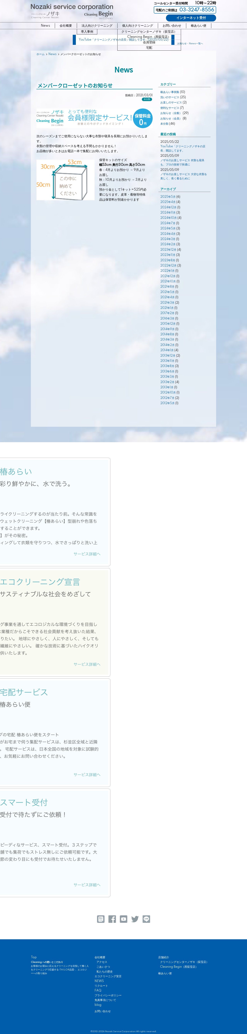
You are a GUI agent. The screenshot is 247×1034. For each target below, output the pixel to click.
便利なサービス (169, 108)
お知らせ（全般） (171, 113)
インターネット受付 (191, 18)
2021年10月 (168, 281)
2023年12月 (168, 249)
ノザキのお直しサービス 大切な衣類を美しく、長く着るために (183, 176)
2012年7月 (167, 398)
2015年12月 (168, 323)
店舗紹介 (163, 957)
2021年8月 (167, 286)
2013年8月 (167, 366)
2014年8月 (167, 334)
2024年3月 (167, 239)
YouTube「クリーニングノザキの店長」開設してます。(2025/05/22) (123, 39)
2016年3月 (167, 318)
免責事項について (105, 1000)
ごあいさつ (103, 966)
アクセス (101, 962)
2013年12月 (167, 355)
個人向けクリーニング (137, 25)
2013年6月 (167, 371)
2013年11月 (167, 361)
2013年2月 (167, 382)
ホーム (40, 54)
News (45, 25)
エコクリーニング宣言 (108, 976)
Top (34, 957)
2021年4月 (167, 297)
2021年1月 (167, 308)
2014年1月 (167, 350)
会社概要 (66, 25)
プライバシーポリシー (108, 995)
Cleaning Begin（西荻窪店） (179, 966)
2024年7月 (167, 223)
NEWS (99, 981)
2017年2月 (167, 313)
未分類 (147, 99)
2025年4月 (168, 202)
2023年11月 (167, 255)
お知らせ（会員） (171, 118)
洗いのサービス (169, 97)
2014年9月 (167, 329)
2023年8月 (167, 260)
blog (98, 1005)
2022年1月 (167, 271)
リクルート (101, 985)
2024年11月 (168, 212)
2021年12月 (168, 276)
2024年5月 (168, 228)
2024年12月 (168, 207)
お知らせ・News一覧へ (190, 44)
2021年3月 (167, 302)
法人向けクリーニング (97, 25)
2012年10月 (168, 392)
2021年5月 (167, 292)
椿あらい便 (198, 25)
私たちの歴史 (104, 971)
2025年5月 (168, 196)
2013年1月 (166, 387)
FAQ (98, 990)
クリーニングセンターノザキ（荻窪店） (184, 962)
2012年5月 (167, 403)
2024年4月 (168, 234)
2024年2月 (168, 244)
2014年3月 (167, 339)
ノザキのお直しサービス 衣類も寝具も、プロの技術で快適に (182, 162)
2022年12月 (168, 265)
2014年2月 (167, 345)
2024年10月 (168, 218)
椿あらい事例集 (169, 92)
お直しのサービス (171, 102)
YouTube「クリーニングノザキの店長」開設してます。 (182, 148)
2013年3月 (167, 376)
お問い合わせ (172, 25)
